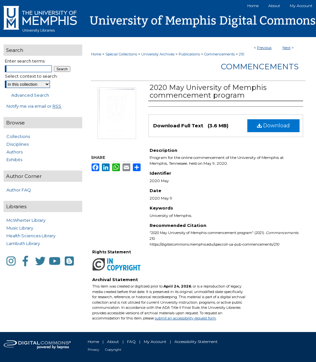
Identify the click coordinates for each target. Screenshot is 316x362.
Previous (264, 47)
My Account (155, 341)
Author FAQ (18, 189)
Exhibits (14, 159)
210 (241, 54)
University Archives (157, 54)
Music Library (19, 227)
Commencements (219, 54)
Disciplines (17, 144)
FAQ (131, 341)
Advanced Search (30, 95)
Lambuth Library (23, 243)
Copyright (113, 349)
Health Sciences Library (30, 235)
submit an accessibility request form (185, 318)
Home (96, 54)
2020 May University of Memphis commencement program (208, 91)
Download (273, 125)
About (113, 341)
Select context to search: (31, 76)
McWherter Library (25, 220)
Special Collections (121, 54)
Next (286, 47)
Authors (14, 151)
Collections (18, 136)
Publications (189, 54)
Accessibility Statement (196, 341)
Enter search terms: (25, 61)
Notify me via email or (33, 106)
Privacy (93, 349)
